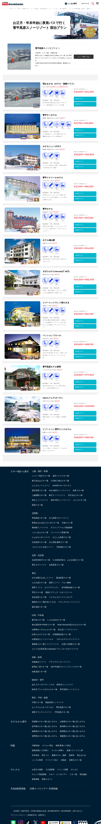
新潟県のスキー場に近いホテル (72, 726)
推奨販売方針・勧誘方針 (36, 815)
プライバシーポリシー (18, 815)
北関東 (35, 513)
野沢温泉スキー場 (63, 707)
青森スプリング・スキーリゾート (58, 592)
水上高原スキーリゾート (59, 518)
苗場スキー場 (37, 505)
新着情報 (35, 779)
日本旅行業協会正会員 (38, 811)
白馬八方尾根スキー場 (71, 644)
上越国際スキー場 (39, 495)
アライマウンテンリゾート (60, 662)
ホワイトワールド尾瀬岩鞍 (61, 528)
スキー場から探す (20, 471)
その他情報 (49, 770)
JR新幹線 (35, 745)
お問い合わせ (77, 811)
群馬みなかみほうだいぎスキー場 (45, 523)
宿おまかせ (81, 755)
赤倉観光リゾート (39, 662)
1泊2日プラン (79, 413)
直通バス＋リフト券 (75, 750)
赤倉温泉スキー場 (39, 672)
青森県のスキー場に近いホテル (72, 736)
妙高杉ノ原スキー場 (40, 667)
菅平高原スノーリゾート (46, 48)
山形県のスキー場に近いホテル (72, 722)
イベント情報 (62, 770)
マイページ (85, 3)
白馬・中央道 (38, 615)
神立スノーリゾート (40, 500)
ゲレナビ (15, 769)
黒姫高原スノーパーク (54, 702)
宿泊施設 (83, 774)
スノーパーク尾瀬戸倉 (60, 532)
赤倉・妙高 (37, 657)
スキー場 (73, 774)
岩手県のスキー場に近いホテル (44, 726)
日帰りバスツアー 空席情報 (44, 788)
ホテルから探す (19, 721)
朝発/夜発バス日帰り (40, 750)
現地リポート (47, 779)
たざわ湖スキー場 (39, 583)
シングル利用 (37, 760)
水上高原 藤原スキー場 (58, 542)
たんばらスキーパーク (41, 537)
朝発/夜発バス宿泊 (63, 745)
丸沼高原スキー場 (39, 542)
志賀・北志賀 (38, 555)
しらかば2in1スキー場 (56, 620)
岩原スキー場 (78, 490)
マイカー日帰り (57, 750)
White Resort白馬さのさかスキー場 (71, 625)
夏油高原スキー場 (63, 578)
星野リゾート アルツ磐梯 (60, 583)
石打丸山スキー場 (75, 495)
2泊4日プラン (79, 104)
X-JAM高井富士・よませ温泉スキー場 (68, 560)
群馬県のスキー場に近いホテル (72, 731)
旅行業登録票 (66, 811)
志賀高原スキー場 (56, 565)
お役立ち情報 (37, 770)
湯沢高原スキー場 (39, 490)
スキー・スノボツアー (58, 774)
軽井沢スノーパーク (65, 685)
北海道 (63, 760)
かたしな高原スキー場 (62, 537)
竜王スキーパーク (39, 565)
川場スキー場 (67, 523)
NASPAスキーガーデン (62, 486)
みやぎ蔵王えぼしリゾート (43, 578)
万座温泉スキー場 (63, 547)
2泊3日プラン (79, 418)
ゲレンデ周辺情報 (39, 774)
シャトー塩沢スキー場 (41, 476)
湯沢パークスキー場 (61, 476)
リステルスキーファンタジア (60, 597)
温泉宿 (71, 755)
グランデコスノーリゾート (69, 602)
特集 (13, 745)
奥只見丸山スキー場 (40, 481)
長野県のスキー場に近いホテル (44, 736)
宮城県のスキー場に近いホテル (44, 722)
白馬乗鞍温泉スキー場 (62, 634)
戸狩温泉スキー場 (61, 712)
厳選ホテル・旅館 (59, 755)
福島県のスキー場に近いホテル (44, 731)
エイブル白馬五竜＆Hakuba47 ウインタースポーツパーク (55, 649)
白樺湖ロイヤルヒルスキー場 (43, 630)
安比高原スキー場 (39, 597)
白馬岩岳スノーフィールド (43, 639)
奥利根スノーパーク (40, 528)
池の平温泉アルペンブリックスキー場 (66, 667)
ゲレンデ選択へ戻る (84, 56)
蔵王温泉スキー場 (39, 607)
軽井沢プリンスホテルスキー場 (44, 689)
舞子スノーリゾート (57, 495)
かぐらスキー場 (79, 500)
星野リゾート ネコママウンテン (45, 587)
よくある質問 (72, 3)
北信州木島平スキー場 (41, 560)
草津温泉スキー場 (39, 518)
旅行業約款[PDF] (54, 811)
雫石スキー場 (37, 592)
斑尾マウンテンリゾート (42, 712)
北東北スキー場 (75, 760)
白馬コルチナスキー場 (41, 634)
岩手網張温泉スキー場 (71, 587)
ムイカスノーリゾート (41, 486)
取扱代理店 (25, 811)
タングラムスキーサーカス (43, 707)
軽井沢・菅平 (38, 680)
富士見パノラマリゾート (68, 630)
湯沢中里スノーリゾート (61, 500)
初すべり (45, 755)
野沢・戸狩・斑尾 (40, 698)
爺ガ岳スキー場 (38, 620)
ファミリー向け (51, 760)
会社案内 (16, 811)
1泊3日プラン (79, 99)
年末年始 (35, 755)
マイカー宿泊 (47, 745)
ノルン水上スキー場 (40, 532)
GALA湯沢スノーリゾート (59, 490)
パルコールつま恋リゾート (43, 547)
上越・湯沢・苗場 (40, 471)
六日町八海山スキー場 (60, 481)
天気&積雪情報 (18, 788)
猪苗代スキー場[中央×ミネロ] (44, 602)
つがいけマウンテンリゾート (68, 639)
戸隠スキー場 (37, 702)
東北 (34, 573)
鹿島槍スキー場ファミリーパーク (45, 644)
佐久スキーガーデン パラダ (43, 685)
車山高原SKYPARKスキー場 (43, 625)
